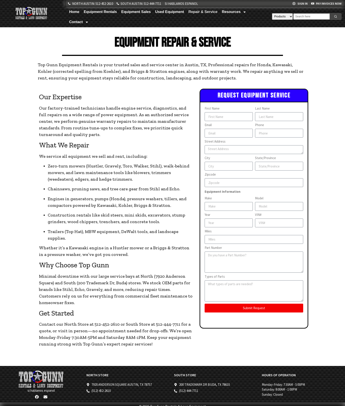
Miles (208, 231)
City (207, 158)
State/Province (265, 158)
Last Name (262, 108)
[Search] (335, 16)
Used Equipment (169, 12)
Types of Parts (215, 277)
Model (259, 198)
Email (208, 125)
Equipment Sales (136, 12)
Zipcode (210, 174)
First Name (212, 108)
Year (207, 215)
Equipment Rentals (100, 12)
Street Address (215, 141)
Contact (79, 22)
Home (74, 12)
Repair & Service (202, 12)
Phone (259, 125)
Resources (234, 12)
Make (208, 198)
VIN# (258, 215)
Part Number (213, 248)
